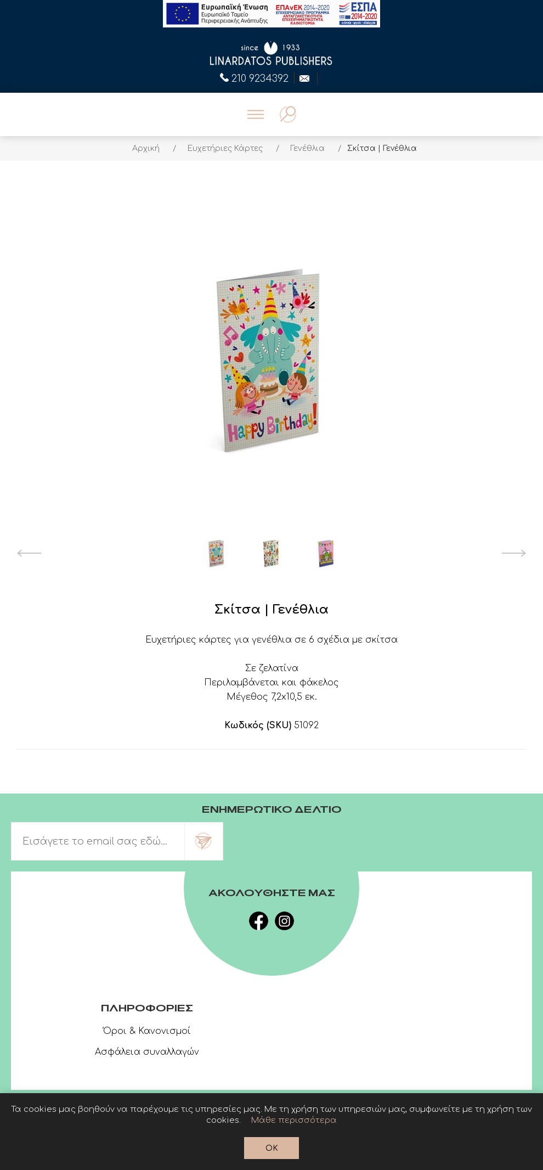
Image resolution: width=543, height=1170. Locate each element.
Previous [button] (28, 553)
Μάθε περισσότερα (294, 1120)
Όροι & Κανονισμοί (147, 1031)
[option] (216, 553)
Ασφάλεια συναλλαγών (147, 1052)
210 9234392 (254, 77)
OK (271, 1148)
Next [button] (514, 553)
